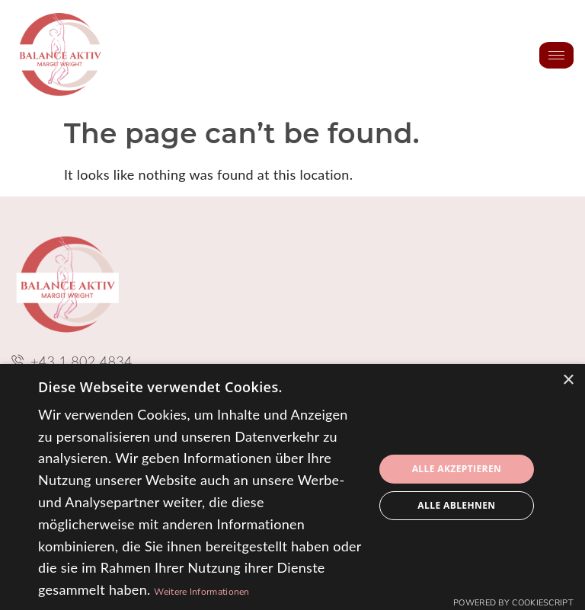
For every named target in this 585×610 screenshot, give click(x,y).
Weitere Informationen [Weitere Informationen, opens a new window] (201, 592)
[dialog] (292, 487)
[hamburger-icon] (556, 55)
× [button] (568, 380)
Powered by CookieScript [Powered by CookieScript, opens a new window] (513, 602)
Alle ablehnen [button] (456, 505)
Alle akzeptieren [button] (457, 468)
